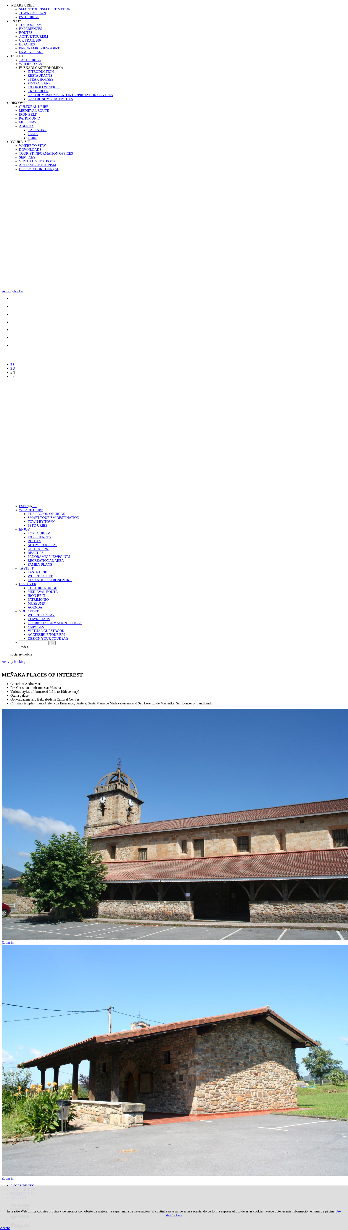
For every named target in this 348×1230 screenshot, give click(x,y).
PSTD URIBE (29, 17)
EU (12, 368)
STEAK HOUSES (40, 79)
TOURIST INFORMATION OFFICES (46, 153)
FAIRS (32, 138)
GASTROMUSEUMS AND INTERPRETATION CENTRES (70, 95)
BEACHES (27, 44)
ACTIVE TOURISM (33, 36)
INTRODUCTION (41, 71)
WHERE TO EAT (31, 64)
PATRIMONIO (29, 118)
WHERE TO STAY (32, 145)
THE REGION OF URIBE (46, 514)
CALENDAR (37, 130)
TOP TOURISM (30, 25)
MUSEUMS (27, 122)
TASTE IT (17, 56)
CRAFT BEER (38, 91)
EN (12, 372)
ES (12, 364)
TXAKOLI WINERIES (44, 87)
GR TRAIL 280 (30, 40)
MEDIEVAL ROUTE (34, 110)
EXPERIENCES (30, 29)
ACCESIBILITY (22, 1186)
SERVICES (27, 157)
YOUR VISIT (20, 142)
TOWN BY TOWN (32, 13)
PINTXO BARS (39, 83)
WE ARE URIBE (22, 5)
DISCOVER (19, 103)
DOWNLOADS (30, 149)
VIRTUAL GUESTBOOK (37, 161)
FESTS (33, 134)
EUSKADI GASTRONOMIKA (41, 68)
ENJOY (15, 21)
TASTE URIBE (30, 60)
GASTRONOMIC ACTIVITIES (50, 99)
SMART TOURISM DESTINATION (45, 9)
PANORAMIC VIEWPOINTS (40, 48)
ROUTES (25, 32)
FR (12, 376)
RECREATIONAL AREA (46, 560)
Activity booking (13, 291)
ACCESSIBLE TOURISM (37, 165)
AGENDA (26, 126)
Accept (5, 1228)
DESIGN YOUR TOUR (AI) (39, 169)
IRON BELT (28, 114)
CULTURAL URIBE (33, 106)
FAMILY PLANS (31, 52)
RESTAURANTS (40, 75)
